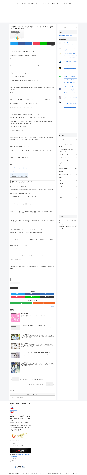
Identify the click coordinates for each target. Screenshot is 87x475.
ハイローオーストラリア (68, 157)
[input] (68, 27)
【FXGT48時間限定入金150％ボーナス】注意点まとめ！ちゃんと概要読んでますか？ (70, 63)
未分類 (68, 177)
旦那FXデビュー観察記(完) (68, 175)
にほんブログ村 (13, 410)
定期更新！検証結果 (68, 169)
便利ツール (68, 166)
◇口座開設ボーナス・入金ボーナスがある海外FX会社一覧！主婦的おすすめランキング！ (68, 226)
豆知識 (68, 198)
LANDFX (68, 195)
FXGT (68, 186)
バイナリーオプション (68, 160)
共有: (14, 170)
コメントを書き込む (32, 394)
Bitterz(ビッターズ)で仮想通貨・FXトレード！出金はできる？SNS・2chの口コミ (70, 78)
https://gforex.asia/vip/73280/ (16, 442)
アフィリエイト (68, 139)
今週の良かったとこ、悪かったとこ (21, 168)
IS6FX (68, 192)
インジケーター (68, 142)
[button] (76, 27)
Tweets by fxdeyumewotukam (65, 35)
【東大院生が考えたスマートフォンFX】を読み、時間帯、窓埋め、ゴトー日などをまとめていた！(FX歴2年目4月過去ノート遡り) (70, 105)
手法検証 (68, 172)
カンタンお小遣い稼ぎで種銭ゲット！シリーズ (68, 146)
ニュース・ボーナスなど (68, 154)
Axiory (68, 183)
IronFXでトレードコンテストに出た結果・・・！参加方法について (70, 44)
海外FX (68, 180)
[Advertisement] (43, 15)
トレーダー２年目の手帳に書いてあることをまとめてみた (68, 150)
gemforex (68, 189)
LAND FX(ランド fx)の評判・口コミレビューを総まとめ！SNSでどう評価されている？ (70, 84)
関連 (14, 172)
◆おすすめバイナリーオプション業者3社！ (67, 221)
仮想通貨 (68, 163)
